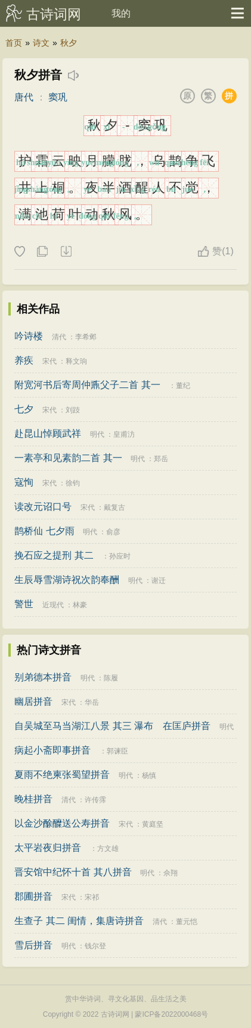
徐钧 (73, 483)
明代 (97, 434)
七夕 (23, 409)
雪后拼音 (33, 945)
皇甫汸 (124, 434)
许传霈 (95, 800)
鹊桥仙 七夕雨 (44, 531)
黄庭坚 (152, 824)
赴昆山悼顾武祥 (47, 433)
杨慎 (149, 775)
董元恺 (186, 921)
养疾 (23, 360)
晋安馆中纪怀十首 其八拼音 (72, 872)
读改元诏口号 (43, 507)
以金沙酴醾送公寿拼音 (62, 823)
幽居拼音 (33, 701)
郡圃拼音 (33, 896)
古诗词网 (53, 14)
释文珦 (76, 361)
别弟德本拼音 (43, 677)
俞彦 (113, 532)
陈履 (111, 678)
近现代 (53, 605)
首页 (13, 43)
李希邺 (86, 337)
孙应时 (120, 556)
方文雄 (108, 848)
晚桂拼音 (33, 799)
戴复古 (114, 507)
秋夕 (68, 43)
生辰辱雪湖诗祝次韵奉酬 (66, 580)
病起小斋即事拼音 (52, 750)
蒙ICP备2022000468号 (171, 1014)
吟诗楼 (28, 336)
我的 (121, 13)
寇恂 (23, 482)
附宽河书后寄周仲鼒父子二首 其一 (87, 385)
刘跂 (73, 410)
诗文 (41, 43)
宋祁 (92, 897)
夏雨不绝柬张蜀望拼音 (62, 775)
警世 (23, 604)
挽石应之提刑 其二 (53, 555)
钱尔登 (95, 946)
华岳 (92, 702)
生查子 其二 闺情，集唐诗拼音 (79, 921)
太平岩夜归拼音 (47, 848)
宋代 (49, 361)
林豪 (80, 605)
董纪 (183, 385)
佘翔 (170, 873)
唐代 (23, 97)
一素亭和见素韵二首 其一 (68, 458)
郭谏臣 (117, 751)
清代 (59, 337)
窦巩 (57, 97)
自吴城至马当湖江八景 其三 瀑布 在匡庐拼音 (112, 726)
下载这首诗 (66, 252)
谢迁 (158, 580)
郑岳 (161, 459)
